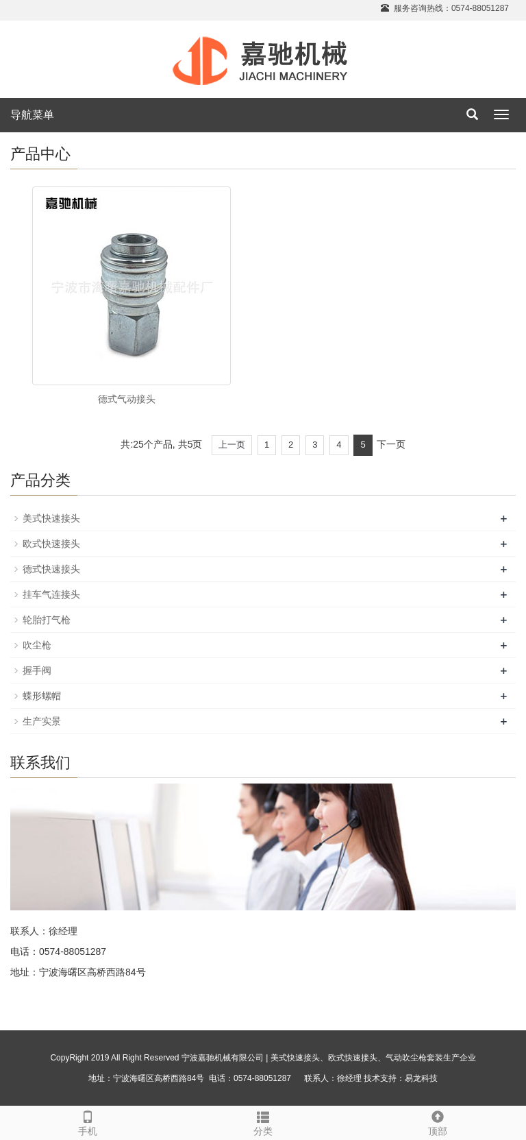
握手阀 (37, 670)
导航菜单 (32, 115)
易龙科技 (421, 1078)
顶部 (437, 1121)
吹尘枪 (37, 645)
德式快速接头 (51, 568)
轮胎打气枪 (47, 619)
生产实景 (42, 721)
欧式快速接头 (51, 543)
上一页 (231, 444)
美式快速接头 (51, 518)
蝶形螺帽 (42, 695)
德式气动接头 (126, 398)
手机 (87, 1121)
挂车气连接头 (51, 594)
